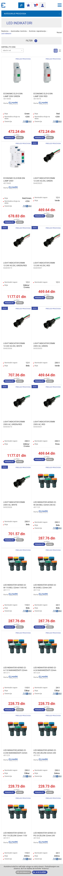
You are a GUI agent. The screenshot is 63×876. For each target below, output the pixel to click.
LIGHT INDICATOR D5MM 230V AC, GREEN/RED (14, 423)
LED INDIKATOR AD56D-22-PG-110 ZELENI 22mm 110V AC (15, 834)
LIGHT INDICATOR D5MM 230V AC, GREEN (44, 344)
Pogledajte (9, 137)
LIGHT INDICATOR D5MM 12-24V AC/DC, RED (44, 264)
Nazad (59, 32)
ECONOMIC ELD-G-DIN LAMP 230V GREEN (12, 94)
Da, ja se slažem (39, 872)
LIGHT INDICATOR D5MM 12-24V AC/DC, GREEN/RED (15, 264)
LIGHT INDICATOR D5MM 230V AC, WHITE (14, 503)
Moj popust (27, 5)
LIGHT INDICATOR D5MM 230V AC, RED (44, 423)
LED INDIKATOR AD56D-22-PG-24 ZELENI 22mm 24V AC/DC (44, 834)
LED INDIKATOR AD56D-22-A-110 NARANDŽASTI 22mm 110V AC (15, 669)
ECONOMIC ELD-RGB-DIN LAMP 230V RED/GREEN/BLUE (14, 179)
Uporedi (19, 137)
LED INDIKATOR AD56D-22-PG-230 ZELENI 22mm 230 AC (44, 751)
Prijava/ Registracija (41, 5)
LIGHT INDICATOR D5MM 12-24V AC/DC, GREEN (44, 179)
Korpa (34, 5)
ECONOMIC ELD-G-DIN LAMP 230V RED (43, 94)
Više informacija (23, 872)
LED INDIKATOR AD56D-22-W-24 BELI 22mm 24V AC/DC (44, 586)
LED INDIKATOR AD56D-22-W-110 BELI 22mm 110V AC (15, 586)
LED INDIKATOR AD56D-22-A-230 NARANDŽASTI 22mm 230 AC (15, 751)
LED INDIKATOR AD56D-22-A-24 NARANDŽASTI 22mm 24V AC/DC (44, 669)
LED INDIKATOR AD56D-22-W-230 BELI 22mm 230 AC (44, 503)
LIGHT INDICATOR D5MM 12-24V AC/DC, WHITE (14, 344)
